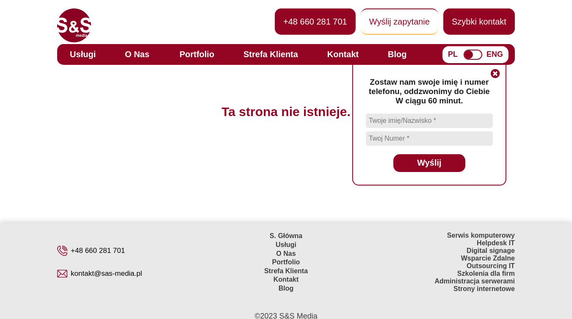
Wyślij (429, 162)
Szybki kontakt (479, 21)
